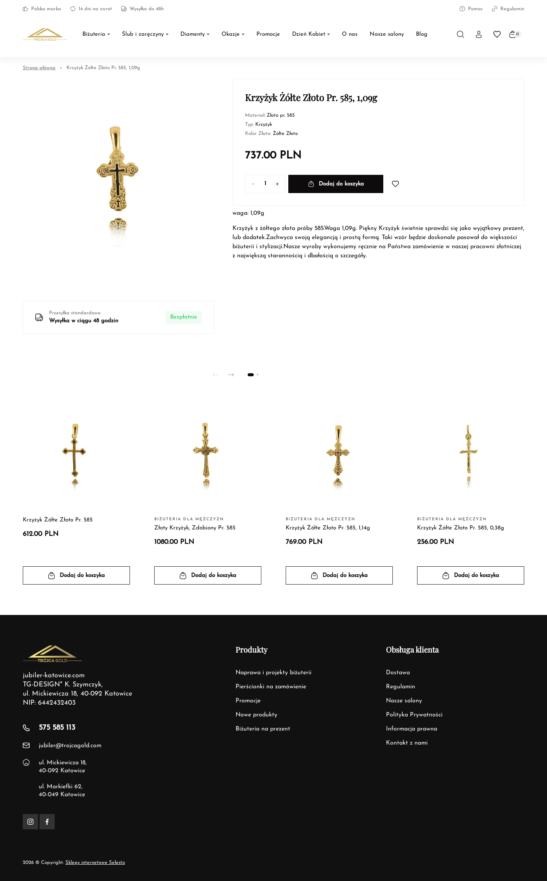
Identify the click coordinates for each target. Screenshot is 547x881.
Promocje (248, 701)
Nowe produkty (256, 715)
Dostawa (398, 673)
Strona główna (39, 67)
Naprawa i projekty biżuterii (273, 673)
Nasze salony (404, 701)
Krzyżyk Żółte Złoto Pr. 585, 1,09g (103, 67)
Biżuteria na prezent (263, 729)
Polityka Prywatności (414, 715)
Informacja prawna (411, 729)
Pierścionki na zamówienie (271, 687)
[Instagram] (30, 821)
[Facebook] (47, 821)
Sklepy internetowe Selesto (95, 862)
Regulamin (508, 8)
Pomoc (471, 8)
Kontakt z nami (407, 743)
